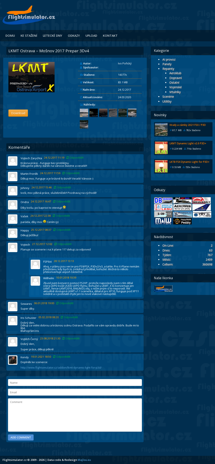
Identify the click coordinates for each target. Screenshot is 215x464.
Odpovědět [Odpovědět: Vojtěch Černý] (71, 338)
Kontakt (110, 36)
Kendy (25, 357)
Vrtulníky (175, 92)
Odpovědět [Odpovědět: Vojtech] (63, 244)
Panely (167, 64)
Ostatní (174, 83)
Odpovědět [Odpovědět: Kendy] (61, 356)
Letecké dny (52, 36)
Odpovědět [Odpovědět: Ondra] (61, 201)
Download (18, 113)
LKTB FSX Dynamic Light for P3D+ (190, 162)
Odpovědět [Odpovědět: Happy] (62, 229)
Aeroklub (175, 73)
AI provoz (169, 59)
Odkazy (74, 36)
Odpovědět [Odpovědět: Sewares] (64, 303)
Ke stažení (29, 36)
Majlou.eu (84, 460)
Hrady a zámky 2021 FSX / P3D (188, 125)
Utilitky (167, 101)
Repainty (168, 69)
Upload (91, 36)
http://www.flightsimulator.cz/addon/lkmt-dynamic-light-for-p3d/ (61, 367)
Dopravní (175, 78)
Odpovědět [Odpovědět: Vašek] (61, 215)
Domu (10, 36)
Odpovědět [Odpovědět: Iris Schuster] (69, 317)
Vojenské (175, 87)
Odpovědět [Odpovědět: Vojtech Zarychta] (75, 157)
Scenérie (168, 97)
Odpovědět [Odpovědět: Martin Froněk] (71, 173)
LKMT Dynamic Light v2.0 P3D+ (188, 143)
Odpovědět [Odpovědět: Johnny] (62, 187)
